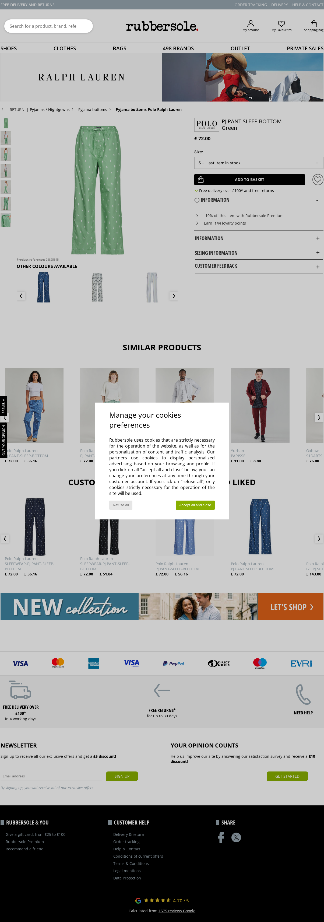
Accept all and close (195, 505)
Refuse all (121, 505)
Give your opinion (3, 440)
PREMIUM (3, 406)
